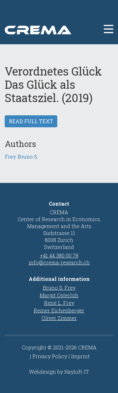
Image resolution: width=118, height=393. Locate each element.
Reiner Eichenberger (59, 310)
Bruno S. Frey (59, 287)
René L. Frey (59, 302)
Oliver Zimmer (59, 318)
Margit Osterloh (59, 295)
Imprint (80, 356)
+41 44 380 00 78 (59, 255)
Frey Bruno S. (21, 156)
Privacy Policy (49, 356)
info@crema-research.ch (59, 262)
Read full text (31, 121)
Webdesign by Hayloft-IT (59, 371)
